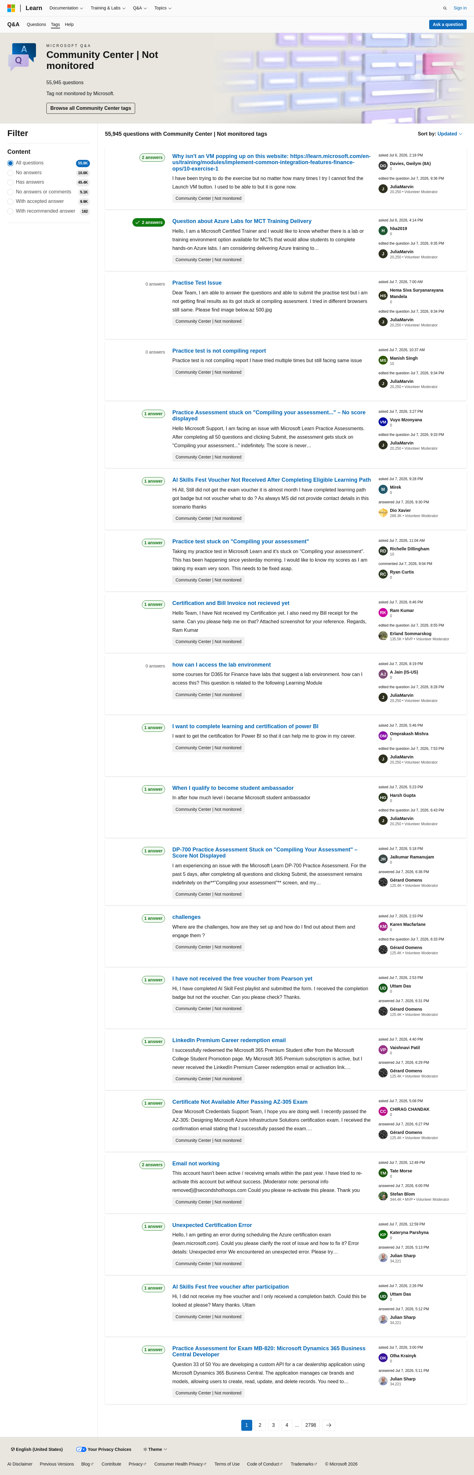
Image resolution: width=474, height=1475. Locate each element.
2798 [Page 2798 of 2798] (310, 1425)
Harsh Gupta (403, 795)
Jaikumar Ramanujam (412, 856)
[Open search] (445, 8)
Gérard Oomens (406, 880)
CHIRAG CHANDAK (410, 1109)
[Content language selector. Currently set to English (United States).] (36, 1449)
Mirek (395, 487)
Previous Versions (57, 1464)
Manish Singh (404, 358)
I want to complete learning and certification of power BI (245, 726)
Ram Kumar (402, 610)
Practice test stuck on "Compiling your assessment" (240, 541)
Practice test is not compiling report (219, 351)
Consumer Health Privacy (178, 1464)
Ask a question (448, 24)
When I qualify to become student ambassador (233, 788)
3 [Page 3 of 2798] (273, 1425)
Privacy (136, 1464)
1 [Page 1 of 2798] (246, 1425)
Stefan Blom (402, 1194)
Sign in (460, 7)
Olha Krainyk (403, 1355)
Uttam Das (400, 986)
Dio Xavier (400, 510)
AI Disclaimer (19, 1464)
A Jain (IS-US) (404, 672)
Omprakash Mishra (409, 733)
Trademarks (302, 1464)
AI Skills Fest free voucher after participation (230, 1287)
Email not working (196, 1163)
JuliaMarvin (402, 186)
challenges (186, 917)
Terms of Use (226, 1464)
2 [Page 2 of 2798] (260, 1425)
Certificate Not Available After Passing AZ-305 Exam (239, 1102)
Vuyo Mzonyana (406, 419)
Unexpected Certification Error (212, 1225)
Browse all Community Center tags (90, 108)
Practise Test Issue (197, 283)
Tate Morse (401, 1170)
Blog (85, 1464)
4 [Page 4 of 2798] (286, 1425)
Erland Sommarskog (411, 633)
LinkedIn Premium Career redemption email (229, 1040)
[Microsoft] (11, 8)
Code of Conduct (263, 1464)
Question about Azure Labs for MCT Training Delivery (241, 221)
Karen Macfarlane (408, 924)
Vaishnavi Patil (405, 1047)
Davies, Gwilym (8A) (410, 163)
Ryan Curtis (402, 572)
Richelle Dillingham (409, 548)
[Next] (328, 1425)
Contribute (111, 1464)
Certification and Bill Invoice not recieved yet (230, 603)
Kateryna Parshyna (409, 1232)
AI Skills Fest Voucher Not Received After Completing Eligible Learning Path (271, 480)
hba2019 (398, 228)
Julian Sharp (403, 1255)
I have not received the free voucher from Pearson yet (242, 979)
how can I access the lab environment (221, 665)
